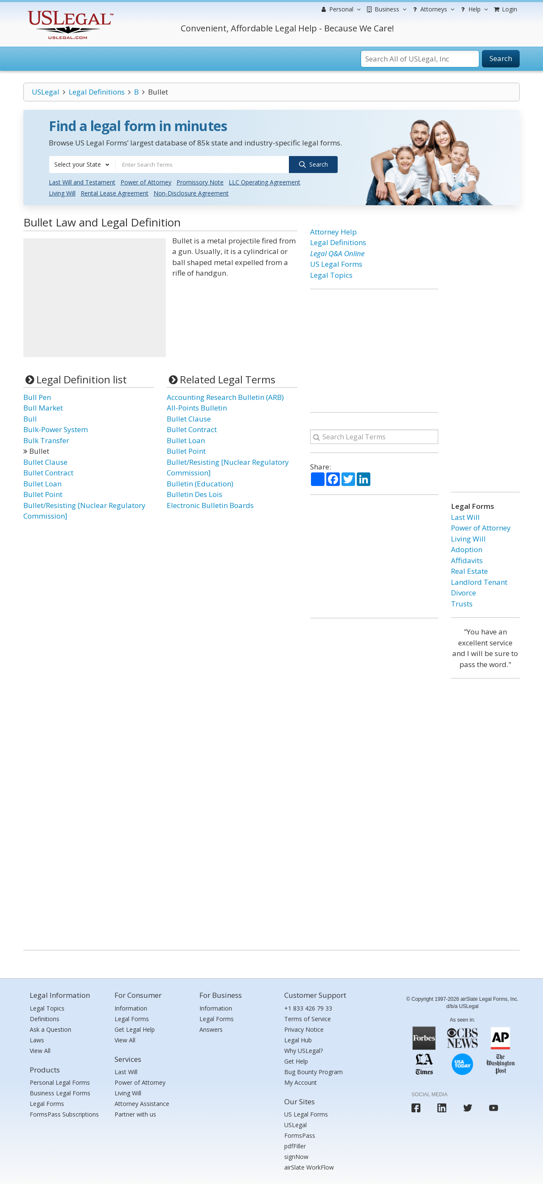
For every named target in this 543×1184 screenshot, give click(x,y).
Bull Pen (37, 397)
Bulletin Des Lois (194, 494)
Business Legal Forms (60, 1093)
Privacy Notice (304, 1029)
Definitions (44, 1019)
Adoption (466, 549)
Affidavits (467, 560)
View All (40, 1051)
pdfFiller (295, 1146)
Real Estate (469, 571)
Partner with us (135, 1114)
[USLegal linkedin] (441, 1107)
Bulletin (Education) (200, 484)
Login (505, 9)
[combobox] (82, 164)
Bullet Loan (42, 484)
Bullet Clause (45, 462)
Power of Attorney (145, 182)
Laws (37, 1040)
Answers (211, 1029)
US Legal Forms (336, 264)
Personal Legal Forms (60, 1082)
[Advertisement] (94, 297)
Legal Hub (298, 1040)
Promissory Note (200, 182)
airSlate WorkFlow (309, 1167)
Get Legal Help (135, 1029)
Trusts (462, 604)
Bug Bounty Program (313, 1072)
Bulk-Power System (55, 429)
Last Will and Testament (82, 182)
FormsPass (299, 1135)
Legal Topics (331, 275)
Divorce (463, 593)
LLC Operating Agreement (264, 182)
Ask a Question (50, 1029)
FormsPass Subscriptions (64, 1114)
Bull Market (43, 408)
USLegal (45, 92)
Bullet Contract (48, 473)
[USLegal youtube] (493, 1107)
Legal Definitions (97, 92)
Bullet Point (42, 494)
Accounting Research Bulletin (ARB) (225, 397)
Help (473, 9)
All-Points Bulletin (197, 408)
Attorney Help (333, 232)
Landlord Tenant (479, 582)
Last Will (465, 517)
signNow (296, 1157)
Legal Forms (47, 1104)
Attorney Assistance (142, 1104)
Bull (30, 419)
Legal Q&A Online (337, 253)
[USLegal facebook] (415, 1107)
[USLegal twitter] (467, 1107)
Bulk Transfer (46, 440)
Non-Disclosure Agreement (191, 193)
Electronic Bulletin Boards (210, 505)
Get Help (296, 1061)
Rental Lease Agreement (114, 193)
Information (131, 1008)
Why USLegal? (303, 1051)
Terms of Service (307, 1019)
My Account (300, 1082)
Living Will (62, 193)
